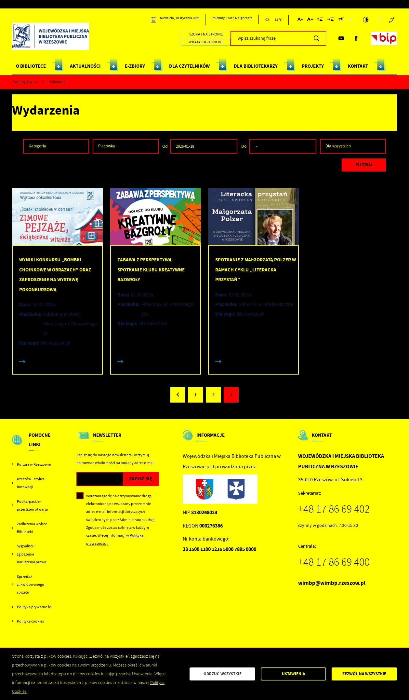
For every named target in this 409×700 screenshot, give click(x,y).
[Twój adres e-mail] (100, 479)
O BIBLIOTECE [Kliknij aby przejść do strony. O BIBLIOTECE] (31, 66)
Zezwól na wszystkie (364, 674)
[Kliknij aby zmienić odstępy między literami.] (310, 20)
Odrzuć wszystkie (223, 674)
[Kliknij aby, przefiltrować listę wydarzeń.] (364, 165)
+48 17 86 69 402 (334, 509)
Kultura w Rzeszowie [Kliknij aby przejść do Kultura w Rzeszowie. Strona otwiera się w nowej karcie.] (34, 464)
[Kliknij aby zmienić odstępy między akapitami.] (341, 20)
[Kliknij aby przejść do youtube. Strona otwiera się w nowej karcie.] (341, 38)
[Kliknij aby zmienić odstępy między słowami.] (331, 20)
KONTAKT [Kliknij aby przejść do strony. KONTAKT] (358, 66)
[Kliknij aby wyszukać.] (316, 38)
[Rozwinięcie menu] (32, 445)
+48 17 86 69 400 (334, 562)
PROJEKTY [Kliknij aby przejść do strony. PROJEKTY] (313, 66)
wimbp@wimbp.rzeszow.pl (331, 583)
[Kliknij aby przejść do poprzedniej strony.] (177, 394)
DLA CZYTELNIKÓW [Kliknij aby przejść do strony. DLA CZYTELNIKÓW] (189, 66)
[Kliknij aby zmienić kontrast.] (365, 19)
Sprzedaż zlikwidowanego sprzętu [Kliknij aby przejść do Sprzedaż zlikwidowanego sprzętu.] (30, 584)
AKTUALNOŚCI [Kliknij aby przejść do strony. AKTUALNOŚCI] (85, 66)
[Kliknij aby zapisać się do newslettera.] (140, 479)
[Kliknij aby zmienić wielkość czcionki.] (300, 20)
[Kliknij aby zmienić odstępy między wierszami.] (320, 20)
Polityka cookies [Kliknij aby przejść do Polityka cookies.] (30, 621)
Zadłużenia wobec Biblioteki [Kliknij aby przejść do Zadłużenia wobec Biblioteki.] (32, 527)
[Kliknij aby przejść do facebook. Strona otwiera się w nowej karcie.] (356, 38)
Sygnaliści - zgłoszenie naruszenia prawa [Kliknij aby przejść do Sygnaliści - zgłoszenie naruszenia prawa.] (31, 554)
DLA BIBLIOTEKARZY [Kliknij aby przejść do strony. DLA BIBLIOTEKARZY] (256, 66)
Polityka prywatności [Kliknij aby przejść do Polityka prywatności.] (34, 607)
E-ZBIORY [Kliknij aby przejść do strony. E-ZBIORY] (135, 66)
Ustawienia (293, 674)
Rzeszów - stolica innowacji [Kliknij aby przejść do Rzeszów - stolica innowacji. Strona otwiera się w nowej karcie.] (31, 482)
